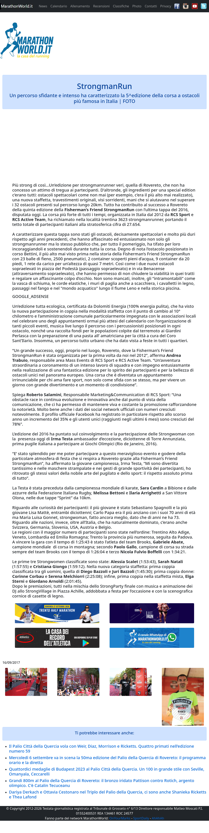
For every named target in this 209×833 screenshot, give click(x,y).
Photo (136, 6)
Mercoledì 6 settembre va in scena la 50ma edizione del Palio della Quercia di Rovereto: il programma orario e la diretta (107, 760)
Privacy (165, 6)
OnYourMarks (119, 818)
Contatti (151, 6)
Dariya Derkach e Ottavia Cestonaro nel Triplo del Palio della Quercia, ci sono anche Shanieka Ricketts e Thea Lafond (107, 794)
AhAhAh (158, 818)
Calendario (58, 6)
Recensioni (101, 6)
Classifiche (121, 6)
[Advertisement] (131, 41)
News (43, 6)
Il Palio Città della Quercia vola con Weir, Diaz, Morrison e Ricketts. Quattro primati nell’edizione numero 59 (101, 748)
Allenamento (80, 6)
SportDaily (141, 818)
